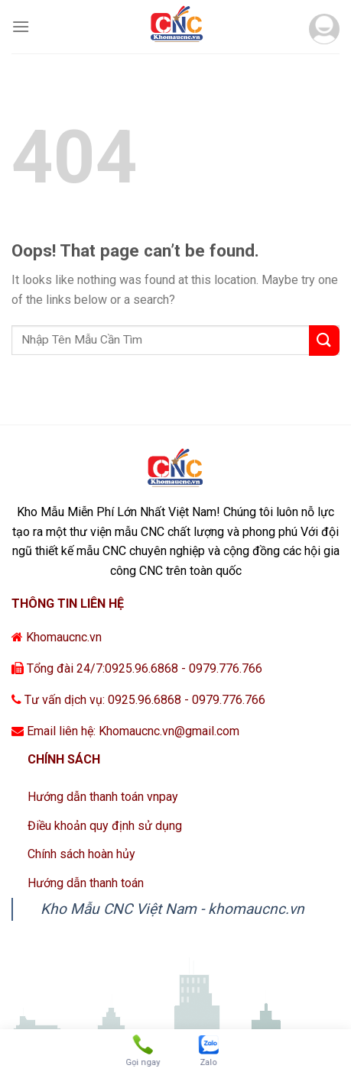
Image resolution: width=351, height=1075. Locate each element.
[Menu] (20, 26)
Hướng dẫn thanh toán (86, 883)
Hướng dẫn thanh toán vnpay (103, 796)
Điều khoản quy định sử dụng (105, 825)
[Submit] (324, 340)
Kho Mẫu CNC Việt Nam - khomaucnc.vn (172, 909)
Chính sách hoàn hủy (81, 854)
